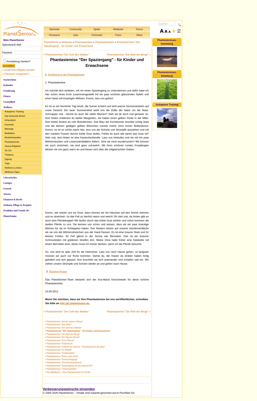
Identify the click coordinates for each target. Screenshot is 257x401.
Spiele (97, 29)
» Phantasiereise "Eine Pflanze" (59, 340)
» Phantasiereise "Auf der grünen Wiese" (64, 321)
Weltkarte (118, 29)
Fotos (118, 35)
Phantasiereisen (104, 42)
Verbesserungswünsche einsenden (69, 389)
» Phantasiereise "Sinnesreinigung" (61, 359)
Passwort (7, 52)
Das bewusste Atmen (15, 116)
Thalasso (9, 154)
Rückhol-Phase (58, 271)
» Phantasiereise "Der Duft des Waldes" (63, 327)
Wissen (7, 194)
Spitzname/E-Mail (11, 44)
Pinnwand (54, 35)
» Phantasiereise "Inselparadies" (60, 353)
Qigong (8, 159)
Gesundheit (9, 101)
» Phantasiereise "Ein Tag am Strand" (62, 337)
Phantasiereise (12, 142)
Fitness (7, 96)
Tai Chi (8, 150)
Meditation (10, 133)
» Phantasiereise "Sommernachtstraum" (63, 362)
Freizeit (7, 188)
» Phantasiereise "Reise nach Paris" (62, 356)
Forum (139, 29)
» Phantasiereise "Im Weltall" (58, 350)
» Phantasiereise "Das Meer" (58, 324)
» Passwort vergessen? (15, 73)
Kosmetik (9, 124)
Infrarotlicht (10, 120)
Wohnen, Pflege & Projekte (17, 205)
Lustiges (7, 183)
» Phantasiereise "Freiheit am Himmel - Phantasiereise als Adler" (75, 347)
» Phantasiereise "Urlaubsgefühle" (61, 369)
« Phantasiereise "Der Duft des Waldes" (66, 54)
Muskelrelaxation (13, 137)
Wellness (7, 107)
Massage (9, 129)
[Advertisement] (91, 9)
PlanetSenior (10, 216)
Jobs (75, 35)
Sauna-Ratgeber (13, 146)
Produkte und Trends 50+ (16, 210)
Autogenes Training (14, 111)
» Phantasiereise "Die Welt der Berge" (62, 334)
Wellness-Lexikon (13, 168)
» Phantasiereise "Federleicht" (59, 343)
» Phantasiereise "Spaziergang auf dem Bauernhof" (69, 365)
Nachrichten (9, 79)
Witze (140, 35)
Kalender (8, 85)
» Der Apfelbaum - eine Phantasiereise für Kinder (68, 372)
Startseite (54, 29)
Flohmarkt (97, 35)
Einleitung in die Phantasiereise (66, 74)
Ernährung (9, 90)
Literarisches (10, 177)
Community (75, 29)
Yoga (7, 163)
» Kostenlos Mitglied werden (18, 69)
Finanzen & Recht (12, 199)
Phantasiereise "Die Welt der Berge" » (129, 54)
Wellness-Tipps (12, 172)
